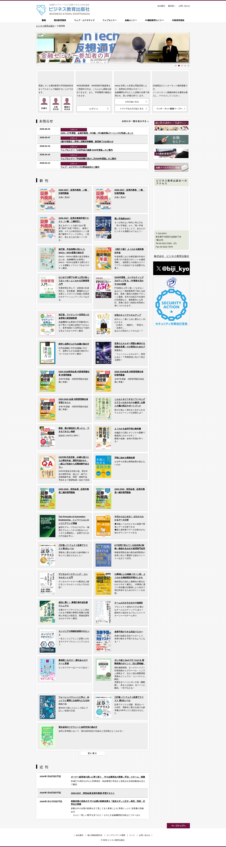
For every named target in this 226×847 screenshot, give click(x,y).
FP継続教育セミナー (154, 20)
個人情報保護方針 (94, 835)
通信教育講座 (60, 20)
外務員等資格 (178, 20)
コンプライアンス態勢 (115, 835)
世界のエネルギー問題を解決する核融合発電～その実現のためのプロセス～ (129, 346)
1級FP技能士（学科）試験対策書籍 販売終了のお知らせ (87, 141)
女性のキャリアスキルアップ (127, 315)
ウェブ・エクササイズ (84, 20)
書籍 (44, 20)
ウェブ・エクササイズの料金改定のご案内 (80, 167)
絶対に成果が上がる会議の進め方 (74, 344)
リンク (132, 835)
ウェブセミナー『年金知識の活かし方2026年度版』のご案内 (88, 158)
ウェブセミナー (109, 20)
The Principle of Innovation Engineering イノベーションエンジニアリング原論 (74, 519)
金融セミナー (131, 20)
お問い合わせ (184, 6)
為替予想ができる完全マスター (128, 632)
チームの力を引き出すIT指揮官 (128, 603)
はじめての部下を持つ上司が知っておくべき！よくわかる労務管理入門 (74, 280)
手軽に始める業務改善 (124, 457)
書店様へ (172, 6)
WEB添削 (93, 77)
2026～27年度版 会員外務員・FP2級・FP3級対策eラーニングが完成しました (97, 133)
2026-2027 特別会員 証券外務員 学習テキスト (93, 793)
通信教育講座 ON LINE (55, 77)
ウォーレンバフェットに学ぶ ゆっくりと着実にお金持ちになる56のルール (74, 700)
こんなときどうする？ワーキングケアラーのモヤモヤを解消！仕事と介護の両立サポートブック (129, 402)
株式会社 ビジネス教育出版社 (171, 256)
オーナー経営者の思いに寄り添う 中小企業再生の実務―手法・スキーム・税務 (108, 777)
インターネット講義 (170, 77)
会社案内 (161, 6)
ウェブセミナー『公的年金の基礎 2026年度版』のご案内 (87, 150)
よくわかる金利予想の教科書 (127, 428)
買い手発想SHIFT (122, 218)
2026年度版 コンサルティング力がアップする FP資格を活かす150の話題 (129, 280)
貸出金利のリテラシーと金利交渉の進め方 (78, 727)
